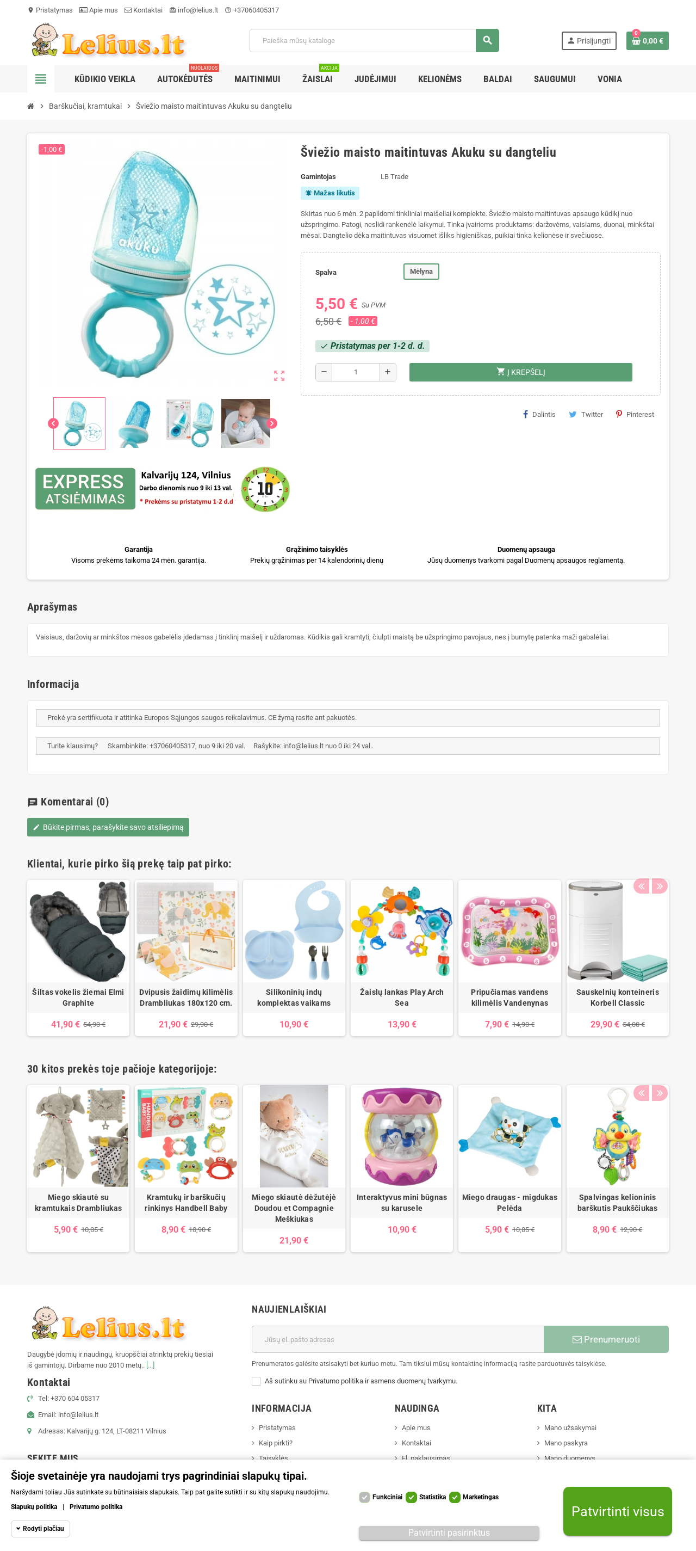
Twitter (586, 414)
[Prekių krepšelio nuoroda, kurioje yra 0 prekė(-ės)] (647, 41)
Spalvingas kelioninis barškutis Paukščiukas (617, 1203)
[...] (150, 1365)
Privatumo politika (96, 1507)
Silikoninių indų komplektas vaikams (294, 997)
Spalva (326, 272)
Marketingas (481, 1497)
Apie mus (98, 10)
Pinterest (635, 414)
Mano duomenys (569, 1458)
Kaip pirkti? (276, 1443)
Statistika (432, 1497)
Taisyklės (273, 1458)
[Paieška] (374, 40)
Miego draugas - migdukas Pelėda (510, 1203)
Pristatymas (50, 10)
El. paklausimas (426, 1458)
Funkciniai (387, 1497)
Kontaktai (144, 10)
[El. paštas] (398, 1339)
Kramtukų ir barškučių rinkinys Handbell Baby (186, 1203)
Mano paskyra (566, 1443)
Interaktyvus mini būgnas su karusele (402, 1203)
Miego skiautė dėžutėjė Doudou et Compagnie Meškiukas (294, 1208)
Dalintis (539, 414)
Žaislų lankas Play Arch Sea (402, 997)
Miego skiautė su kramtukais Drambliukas (78, 1203)
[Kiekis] (356, 372)
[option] (78, 958)
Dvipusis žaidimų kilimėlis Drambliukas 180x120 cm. (186, 997)
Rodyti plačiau (43, 1528)
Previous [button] (641, 861)
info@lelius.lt (193, 10)
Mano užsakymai (570, 1428)
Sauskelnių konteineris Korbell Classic (617, 997)
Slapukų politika (34, 1507)
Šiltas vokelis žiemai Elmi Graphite (78, 997)
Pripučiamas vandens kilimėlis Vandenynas (509, 997)
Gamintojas (318, 177)
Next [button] (658, 861)
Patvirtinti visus (617, 1511)
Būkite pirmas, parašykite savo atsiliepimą (108, 827)
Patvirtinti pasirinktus (449, 1533)
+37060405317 (252, 10)
